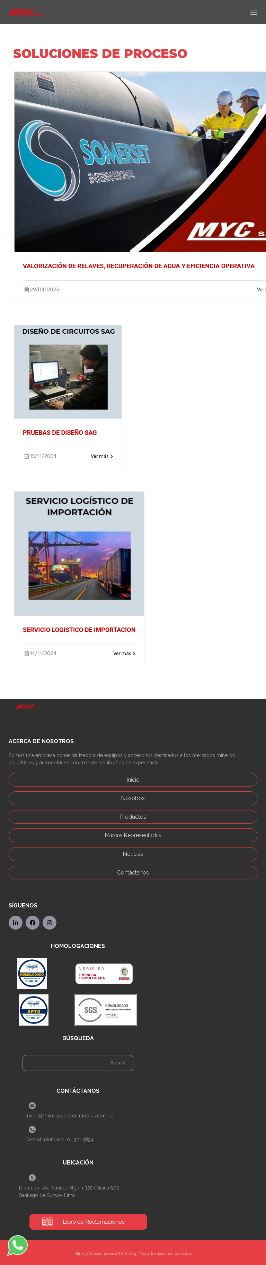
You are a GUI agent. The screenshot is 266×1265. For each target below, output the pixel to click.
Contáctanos (133, 872)
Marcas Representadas (133, 835)
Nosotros (133, 798)
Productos (133, 817)
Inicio (133, 779)
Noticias (133, 854)
